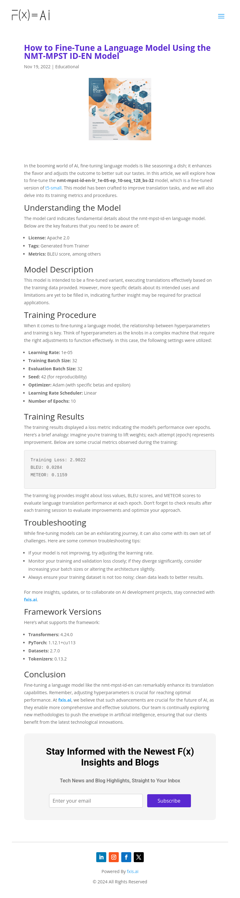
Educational (67, 67)
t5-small (53, 188)
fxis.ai (30, 600)
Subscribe (169, 800)
